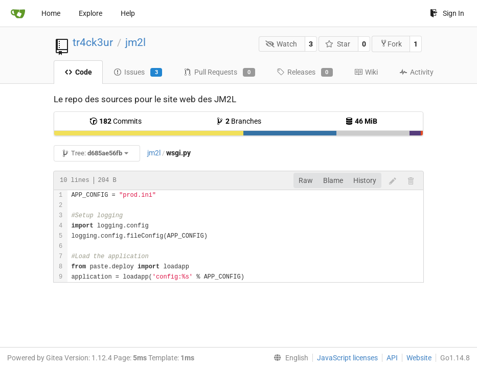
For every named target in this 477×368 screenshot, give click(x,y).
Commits (115, 121)
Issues (137, 72)
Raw (306, 180)
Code (78, 72)
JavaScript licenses (347, 358)
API (392, 358)
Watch (281, 44)
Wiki (366, 72)
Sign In (447, 13)
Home (50, 13)
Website (418, 358)
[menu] (288, 358)
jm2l (135, 42)
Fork (391, 43)
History (364, 180)
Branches (238, 121)
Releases (305, 72)
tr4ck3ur (93, 42)
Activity (416, 72)
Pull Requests (219, 72)
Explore (90, 13)
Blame (333, 180)
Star (337, 44)
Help (128, 13)
